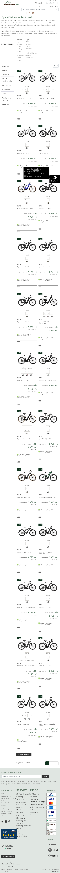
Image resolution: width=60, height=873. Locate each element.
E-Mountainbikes (22, 54)
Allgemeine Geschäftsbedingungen (38, 800)
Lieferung (19, 797)
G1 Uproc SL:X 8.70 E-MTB (25, 98)
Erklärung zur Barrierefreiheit (21, 835)
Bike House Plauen (13, 869)
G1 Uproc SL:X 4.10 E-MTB (46, 98)
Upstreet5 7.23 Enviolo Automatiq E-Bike (45, 553)
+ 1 (32, 90)
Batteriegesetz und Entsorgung (36, 811)
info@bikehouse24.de (8, 798)
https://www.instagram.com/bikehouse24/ (6, 821)
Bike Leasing (20, 818)
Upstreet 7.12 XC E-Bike (24, 439)
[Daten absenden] (45, 776)
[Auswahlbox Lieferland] (51, 3)
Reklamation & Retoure (21, 806)
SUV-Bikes (19, 59)
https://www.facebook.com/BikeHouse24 (9, 821)
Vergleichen (20, 812)
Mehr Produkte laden (24, 754)
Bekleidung (6, 104)
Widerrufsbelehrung (37, 807)
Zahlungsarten (21, 802)
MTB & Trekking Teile (7, 80)
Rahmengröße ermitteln (21, 822)
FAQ (17, 831)
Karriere (33, 815)
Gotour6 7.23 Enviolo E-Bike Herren (46, 724)
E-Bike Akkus (28, 45)
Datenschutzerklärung (24, 784)
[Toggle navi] (32, 3)
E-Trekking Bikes (20, 44)
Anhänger (5, 74)
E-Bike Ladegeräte (29, 56)
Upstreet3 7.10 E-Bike (44, 208)
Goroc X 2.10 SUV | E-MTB (24, 552)
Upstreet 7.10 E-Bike (23, 380)
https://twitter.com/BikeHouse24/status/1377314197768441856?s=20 (2, 821)
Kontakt (19, 828)
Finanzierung (20, 815)
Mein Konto (20, 810)
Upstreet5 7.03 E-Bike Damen (26, 607)
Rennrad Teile (7, 85)
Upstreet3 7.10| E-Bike (24, 267)
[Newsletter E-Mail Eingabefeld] (21, 776)
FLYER (19, 96)
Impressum (34, 797)
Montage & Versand (23, 794)
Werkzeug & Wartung (6, 99)
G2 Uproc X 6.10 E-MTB (24, 153)
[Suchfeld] (38, 9)
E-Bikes (4, 70)
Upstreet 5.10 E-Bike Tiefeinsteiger (44, 322)
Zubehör (5, 94)
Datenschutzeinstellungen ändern (11, 865)
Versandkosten (21, 799)
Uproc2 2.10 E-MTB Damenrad (47, 497)
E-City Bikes (19, 50)
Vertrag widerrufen (8, 856)
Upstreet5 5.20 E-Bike (44, 607)
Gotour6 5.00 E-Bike (23, 724)
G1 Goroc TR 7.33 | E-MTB (45, 153)
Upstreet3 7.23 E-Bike (44, 267)
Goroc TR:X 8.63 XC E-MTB (25, 208)
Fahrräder (5, 66)
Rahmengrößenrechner (24, 826)
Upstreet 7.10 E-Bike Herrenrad (47, 380)
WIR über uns (34, 794)
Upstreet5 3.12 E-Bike (23, 497)
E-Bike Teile (6, 89)
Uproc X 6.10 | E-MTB (44, 439)
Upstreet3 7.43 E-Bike (44, 666)
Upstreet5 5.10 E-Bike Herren (26, 666)
